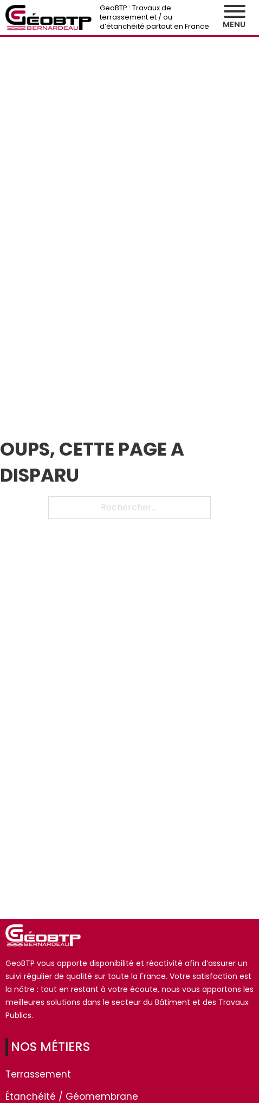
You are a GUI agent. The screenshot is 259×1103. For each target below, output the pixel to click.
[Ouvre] (234, 11)
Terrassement (38, 1074)
